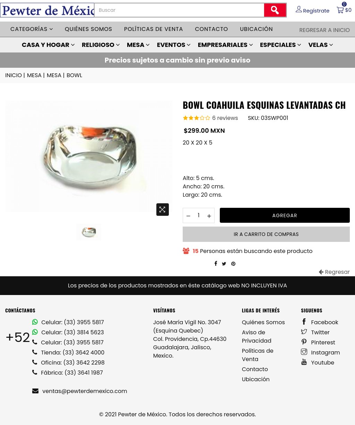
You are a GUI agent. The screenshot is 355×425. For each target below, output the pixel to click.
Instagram (320, 353)
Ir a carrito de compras (266, 234)
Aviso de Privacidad (256, 336)
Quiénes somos (88, 29)
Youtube (317, 363)
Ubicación (256, 29)
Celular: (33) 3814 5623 (68, 332)
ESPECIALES (280, 44)
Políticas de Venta (258, 355)
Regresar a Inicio (324, 30)
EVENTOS (174, 44)
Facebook (319, 322)
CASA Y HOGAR (48, 44)
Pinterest (318, 342)
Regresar (334, 272)
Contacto (211, 29)
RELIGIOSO (101, 44)
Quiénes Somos (263, 322)
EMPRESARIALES (225, 44)
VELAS (320, 44)
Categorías (31, 29)
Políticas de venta (153, 29)
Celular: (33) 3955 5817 (68, 322)
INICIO (15, 75)
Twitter (315, 332)
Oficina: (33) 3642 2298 (68, 363)
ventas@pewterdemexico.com (79, 391)
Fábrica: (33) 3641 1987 (67, 373)
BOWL (74, 75)
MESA (138, 44)
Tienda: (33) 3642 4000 (68, 353)
